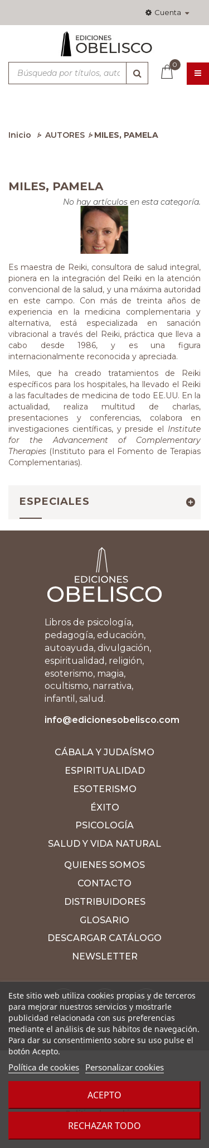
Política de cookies (43, 1067)
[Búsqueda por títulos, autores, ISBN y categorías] (78, 73)
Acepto (104, 1095)
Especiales (55, 501)
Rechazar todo (104, 1126)
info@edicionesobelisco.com (112, 720)
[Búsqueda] (137, 73)
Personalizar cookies (124, 1067)
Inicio (19, 135)
